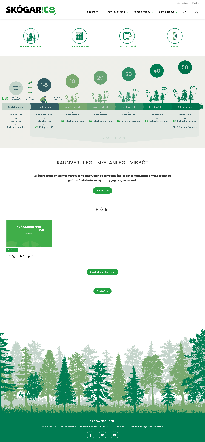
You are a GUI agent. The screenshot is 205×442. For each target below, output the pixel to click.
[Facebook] (90, 435)
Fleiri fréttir (102, 291)
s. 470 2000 (118, 426)
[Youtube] (114, 435)
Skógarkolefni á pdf (20, 256)
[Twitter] (102, 435)
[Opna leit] (197, 12)
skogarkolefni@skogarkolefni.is (146, 426)
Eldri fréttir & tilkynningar (102, 272)
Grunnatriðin (102, 190)
